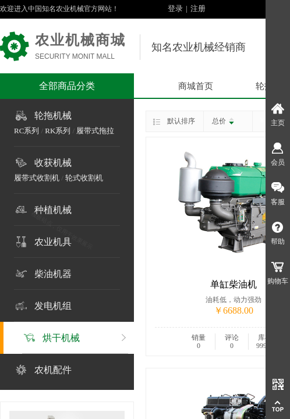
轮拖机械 (53, 115)
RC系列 (26, 130)
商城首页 (195, 86)
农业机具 (53, 242)
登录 (175, 8)
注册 (198, 8)
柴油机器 (53, 274)
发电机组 (53, 306)
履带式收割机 (36, 177)
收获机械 (53, 163)
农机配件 (53, 370)
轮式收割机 (84, 177)
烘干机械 (61, 338)
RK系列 (57, 130)
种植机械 (53, 210)
